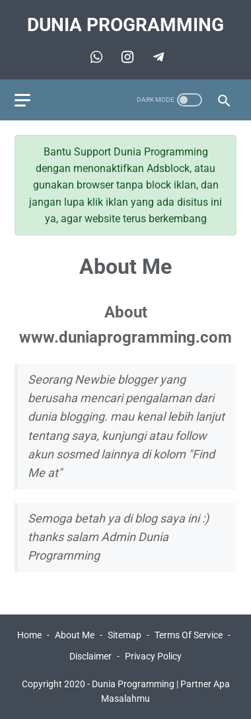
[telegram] (126, 56)
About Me (74, 635)
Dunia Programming (125, 25)
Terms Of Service (189, 635)
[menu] (22, 100)
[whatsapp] (95, 56)
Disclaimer (90, 656)
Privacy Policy (153, 656)
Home (29, 635)
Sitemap (124, 635)
